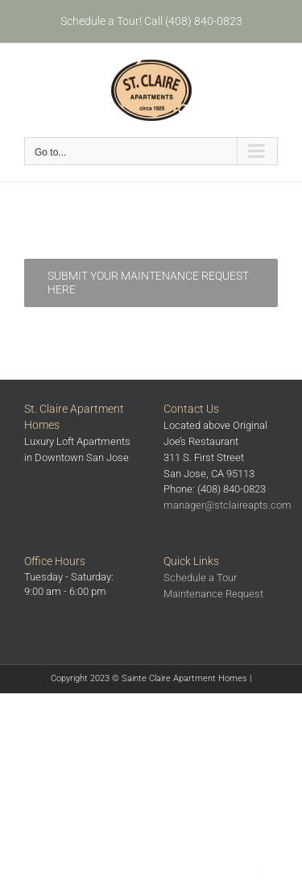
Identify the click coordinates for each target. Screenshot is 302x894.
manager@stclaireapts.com (227, 505)
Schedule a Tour (200, 578)
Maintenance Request (213, 594)
